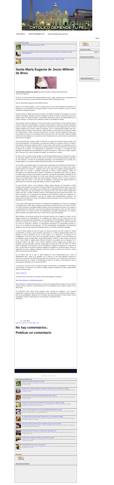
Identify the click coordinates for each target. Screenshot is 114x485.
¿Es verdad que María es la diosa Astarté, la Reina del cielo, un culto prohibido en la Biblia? (42, 416)
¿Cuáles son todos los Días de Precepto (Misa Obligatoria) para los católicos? (39, 395)
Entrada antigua (71, 371)
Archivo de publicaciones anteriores (58, 34)
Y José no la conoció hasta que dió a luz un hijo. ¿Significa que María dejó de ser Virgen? (42, 409)
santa (37, 322)
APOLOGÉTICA (20, 34)
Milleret (34, 322)
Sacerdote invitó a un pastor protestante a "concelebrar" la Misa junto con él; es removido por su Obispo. (45, 388)
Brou (20, 322)
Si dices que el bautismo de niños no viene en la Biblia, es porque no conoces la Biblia (41, 423)
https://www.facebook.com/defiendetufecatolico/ (29, 280)
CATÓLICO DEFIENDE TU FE (36, 34)
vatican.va (23, 273)
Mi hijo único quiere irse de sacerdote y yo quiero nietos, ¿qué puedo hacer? (39, 430)
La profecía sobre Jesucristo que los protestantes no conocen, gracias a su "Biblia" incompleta (43, 59)
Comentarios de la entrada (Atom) (49, 375)
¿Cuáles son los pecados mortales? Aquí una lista (33, 45)
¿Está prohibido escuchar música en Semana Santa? (34, 444)
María (31, 322)
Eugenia (24, 322)
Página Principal (47, 371)
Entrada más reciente (21, 371)
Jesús (27, 322)
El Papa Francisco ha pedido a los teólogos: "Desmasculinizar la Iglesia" (38, 437)
